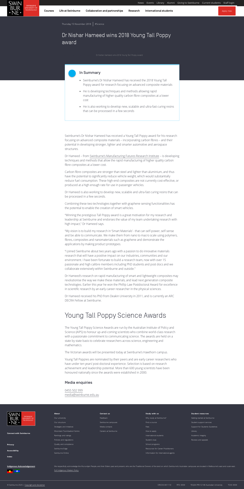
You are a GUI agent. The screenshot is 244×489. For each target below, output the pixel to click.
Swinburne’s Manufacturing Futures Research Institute (124, 156)
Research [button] (134, 11)
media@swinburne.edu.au (82, 395)
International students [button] (159, 11)
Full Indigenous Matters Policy (66, 470)
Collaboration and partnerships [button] (105, 11)
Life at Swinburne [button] (70, 11)
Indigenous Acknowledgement (21, 466)
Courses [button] (49, 11)
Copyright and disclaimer (35, 485)
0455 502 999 (74, 390)
